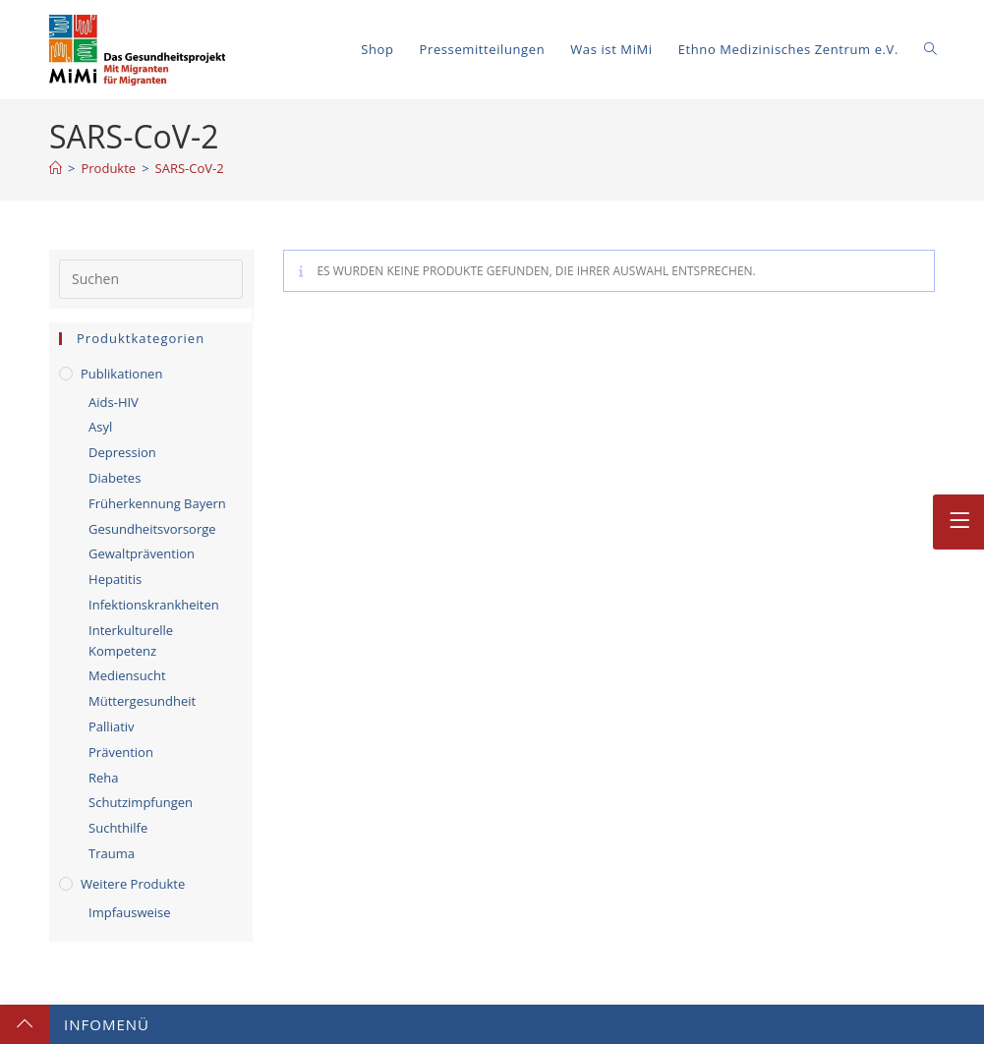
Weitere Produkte (133, 884)
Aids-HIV (113, 402)
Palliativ (111, 726)
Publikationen (121, 373)
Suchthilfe (117, 828)
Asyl (100, 426)
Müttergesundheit (142, 701)
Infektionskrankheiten (153, 604)
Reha (103, 777)
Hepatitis (115, 579)
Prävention (120, 752)
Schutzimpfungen (140, 802)
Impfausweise (129, 912)
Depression (122, 452)
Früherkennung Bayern (157, 503)
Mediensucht (127, 675)
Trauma (111, 853)
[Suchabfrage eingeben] (151, 279)
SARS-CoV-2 (189, 168)
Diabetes (114, 478)
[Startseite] (55, 168)
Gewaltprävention (141, 553)
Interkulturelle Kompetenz (130, 640)
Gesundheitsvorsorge (152, 529)
